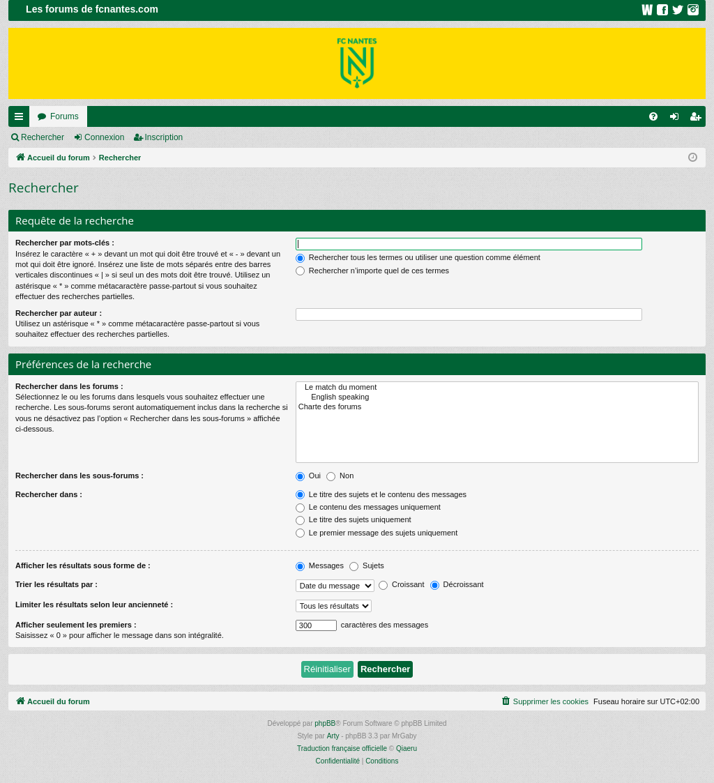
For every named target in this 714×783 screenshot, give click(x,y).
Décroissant (457, 584)
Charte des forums (497, 407)
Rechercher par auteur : (58, 313)
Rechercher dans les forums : (69, 386)
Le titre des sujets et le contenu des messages (381, 494)
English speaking (497, 397)
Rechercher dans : (48, 494)
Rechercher (42, 137)
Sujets (366, 565)
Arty (333, 736)
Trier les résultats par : (56, 584)
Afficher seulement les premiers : (76, 625)
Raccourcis (21, 119)
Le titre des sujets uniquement (353, 519)
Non (340, 475)
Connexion (104, 137)
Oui (308, 475)
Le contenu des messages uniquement (368, 507)
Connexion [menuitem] (677, 119)
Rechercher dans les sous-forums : (79, 475)
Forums (64, 116)
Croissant (402, 584)
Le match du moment (497, 388)
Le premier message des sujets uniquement (376, 533)
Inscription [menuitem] (698, 119)
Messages (320, 565)
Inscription (164, 137)
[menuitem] (653, 116)
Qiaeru (406, 748)
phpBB (324, 723)
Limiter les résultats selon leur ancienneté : (94, 604)
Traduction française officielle (342, 748)
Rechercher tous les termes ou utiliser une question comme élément (418, 257)
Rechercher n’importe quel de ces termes (372, 270)
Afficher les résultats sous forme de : (83, 565)
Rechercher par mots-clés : (64, 242)
